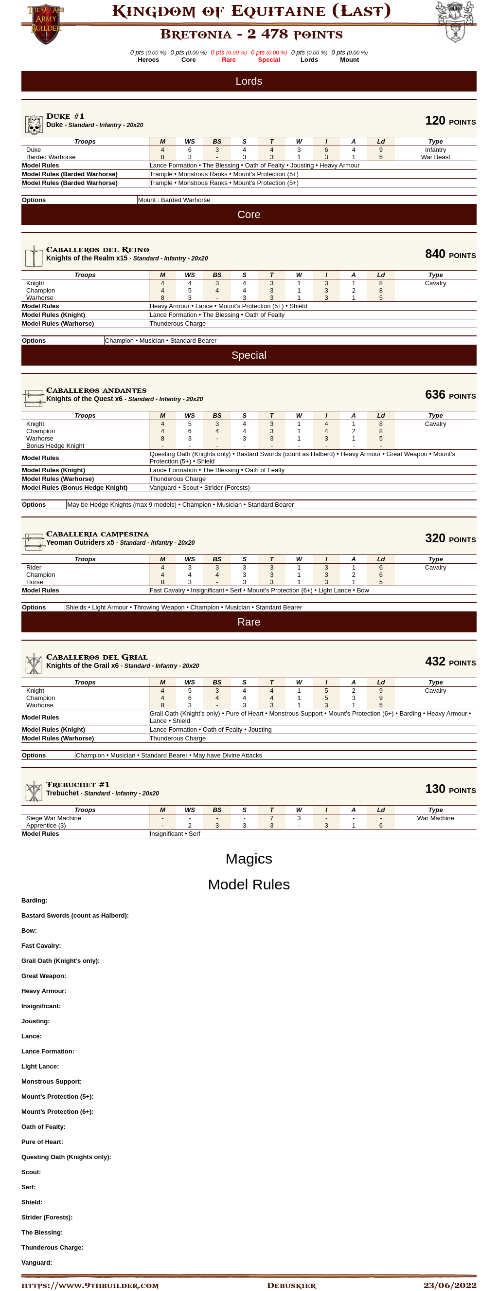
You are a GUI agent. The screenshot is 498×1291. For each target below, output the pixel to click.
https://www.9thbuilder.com (90, 1285)
